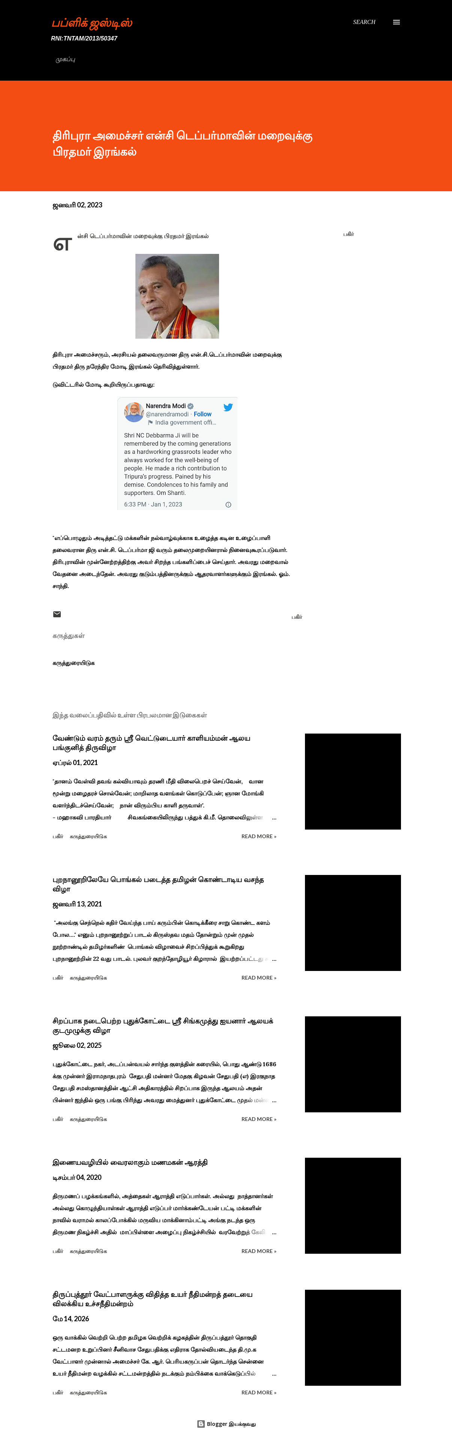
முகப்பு (65, 59)
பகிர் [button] (348, 234)
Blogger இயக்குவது (226, 1423)
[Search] (364, 22)
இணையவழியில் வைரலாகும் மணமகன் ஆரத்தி (130, 1162)
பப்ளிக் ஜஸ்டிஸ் (91, 22)
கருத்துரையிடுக (74, 662)
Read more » (259, 836)
